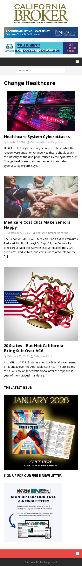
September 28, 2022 (19, 233)
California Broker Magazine (46, 142)
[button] (76, 61)
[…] (38, 165)
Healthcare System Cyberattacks (37, 136)
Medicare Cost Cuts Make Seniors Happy (37, 225)
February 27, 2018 (17, 356)
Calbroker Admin (43, 356)
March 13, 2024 (16, 142)
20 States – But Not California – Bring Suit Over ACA (35, 348)
